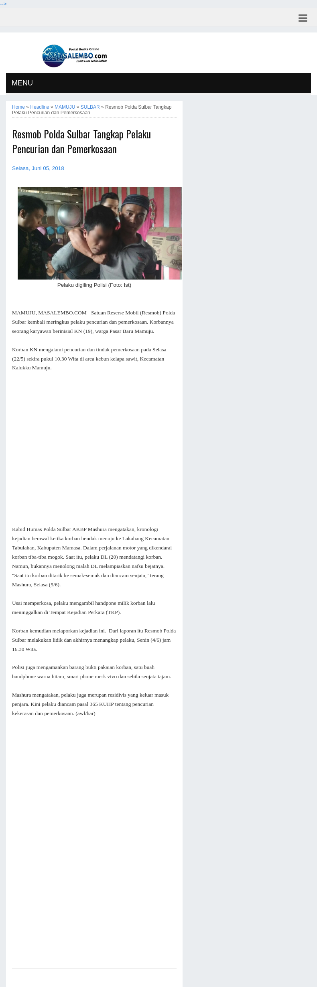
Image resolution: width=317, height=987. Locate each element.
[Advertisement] (94, 449)
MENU (22, 83)
